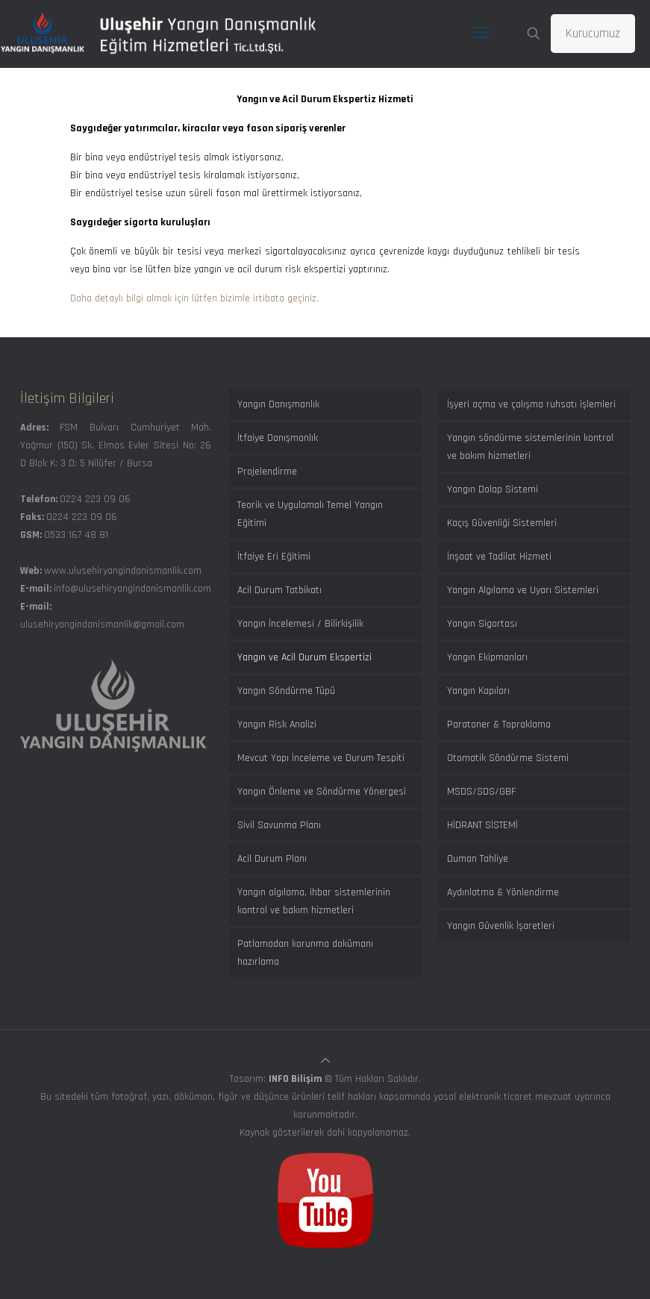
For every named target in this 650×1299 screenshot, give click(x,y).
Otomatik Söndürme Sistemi (508, 758)
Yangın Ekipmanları (487, 657)
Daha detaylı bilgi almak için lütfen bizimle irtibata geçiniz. (194, 298)
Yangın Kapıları (478, 691)
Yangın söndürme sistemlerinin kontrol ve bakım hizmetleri (530, 447)
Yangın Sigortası (482, 623)
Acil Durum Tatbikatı (279, 590)
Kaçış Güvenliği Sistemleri (502, 523)
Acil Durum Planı (272, 859)
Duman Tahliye (477, 859)
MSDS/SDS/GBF (481, 791)
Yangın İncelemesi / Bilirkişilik (300, 623)
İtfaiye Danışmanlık (277, 438)
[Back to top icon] (325, 1061)
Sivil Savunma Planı (279, 825)
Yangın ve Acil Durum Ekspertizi (304, 657)
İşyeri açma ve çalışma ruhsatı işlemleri (531, 404)
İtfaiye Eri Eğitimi (273, 556)
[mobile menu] (481, 33)
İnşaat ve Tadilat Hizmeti (499, 556)
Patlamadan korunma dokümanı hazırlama (305, 952)
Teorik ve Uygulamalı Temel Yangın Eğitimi (310, 514)
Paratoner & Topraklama (499, 724)
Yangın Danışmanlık (278, 404)
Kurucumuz (593, 33)
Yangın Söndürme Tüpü (286, 691)
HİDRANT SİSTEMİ (482, 825)
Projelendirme (267, 471)
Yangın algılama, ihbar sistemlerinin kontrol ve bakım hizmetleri (313, 901)
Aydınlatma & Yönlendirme (503, 892)
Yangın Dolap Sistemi (492, 489)
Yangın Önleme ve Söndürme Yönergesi (321, 791)
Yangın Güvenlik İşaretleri (500, 926)
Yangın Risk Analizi (276, 724)
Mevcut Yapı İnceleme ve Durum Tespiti (320, 758)
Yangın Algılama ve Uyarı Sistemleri (523, 590)
